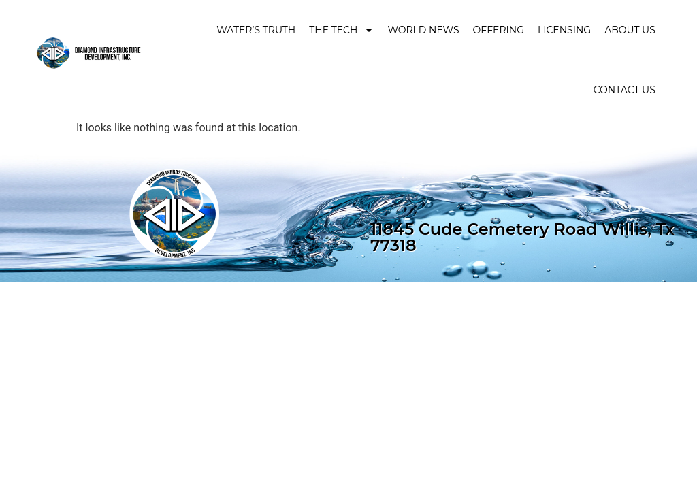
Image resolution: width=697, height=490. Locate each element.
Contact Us (624, 90)
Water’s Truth (255, 30)
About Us (629, 30)
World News (423, 30)
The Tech (341, 30)
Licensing (564, 30)
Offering (498, 30)
